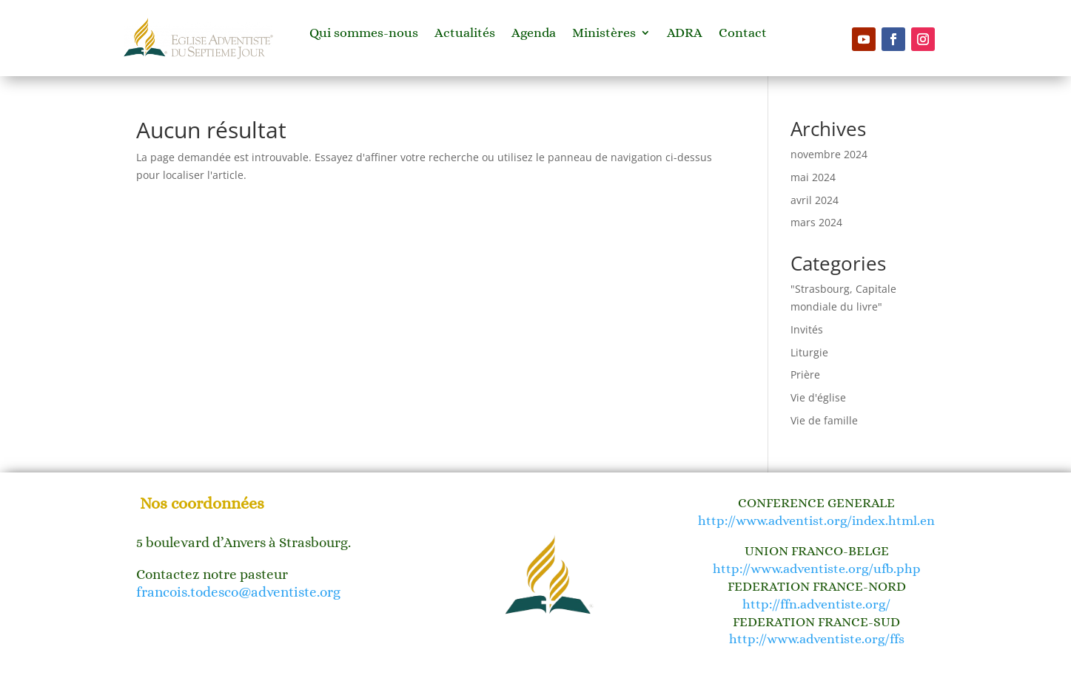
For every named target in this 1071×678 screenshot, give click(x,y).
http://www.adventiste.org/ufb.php (817, 568)
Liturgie (809, 352)
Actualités (464, 33)
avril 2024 (814, 200)
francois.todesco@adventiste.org (238, 592)
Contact (743, 33)
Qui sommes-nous (363, 33)
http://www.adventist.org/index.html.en (816, 520)
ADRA (684, 33)
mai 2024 (813, 177)
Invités (806, 329)
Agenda (533, 33)
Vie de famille (824, 420)
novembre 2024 (828, 154)
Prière (805, 374)
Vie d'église (818, 397)
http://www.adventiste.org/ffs (816, 638)
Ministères (604, 33)
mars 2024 (816, 222)
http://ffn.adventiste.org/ (816, 604)
